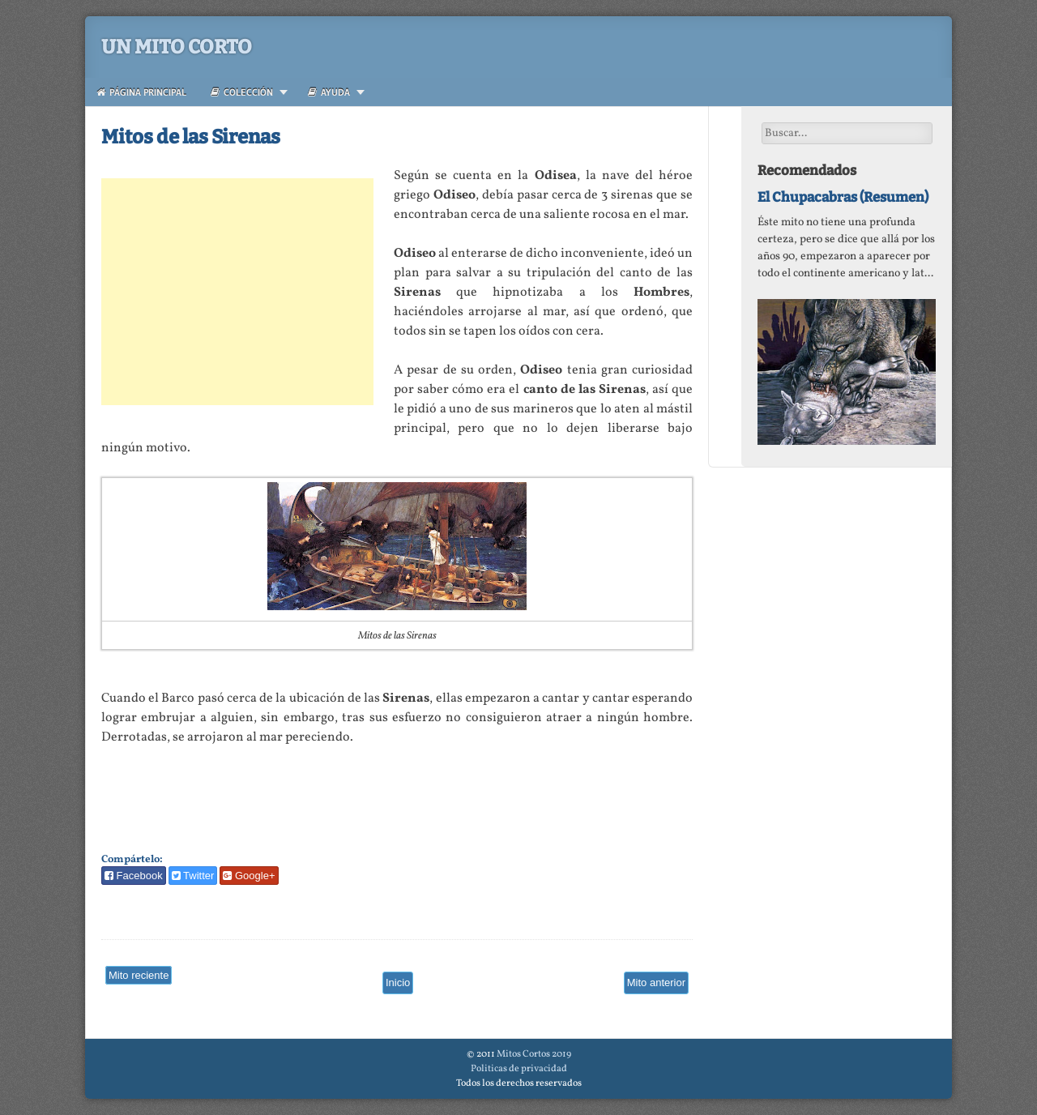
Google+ (249, 875)
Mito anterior (656, 982)
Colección (242, 92)
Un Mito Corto (176, 47)
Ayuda (329, 92)
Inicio (398, 982)
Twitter (193, 875)
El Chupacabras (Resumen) (842, 197)
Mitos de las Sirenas (190, 137)
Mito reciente (139, 975)
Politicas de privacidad (519, 1068)
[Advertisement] (237, 291)
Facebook (134, 875)
